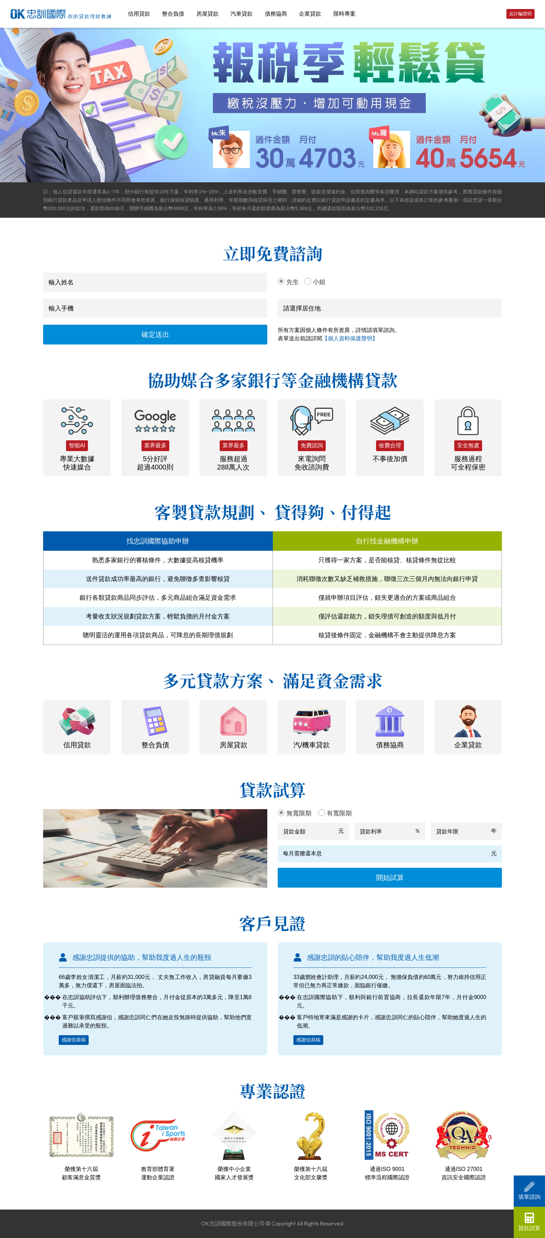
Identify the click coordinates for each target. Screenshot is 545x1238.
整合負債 (173, 14)
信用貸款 (139, 14)
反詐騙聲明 (520, 13)
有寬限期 (339, 813)
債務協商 (276, 14)
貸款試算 (529, 1222)
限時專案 (344, 14)
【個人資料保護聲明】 (350, 338)
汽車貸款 (241, 14)
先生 (292, 282)
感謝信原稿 (74, 1039)
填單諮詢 (529, 1190)
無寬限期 (298, 813)
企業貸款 (310, 14)
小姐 (319, 282)
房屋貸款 (207, 14)
